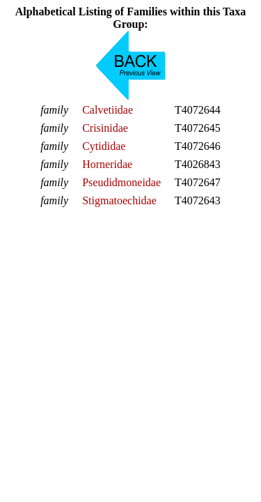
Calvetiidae (107, 110)
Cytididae (103, 146)
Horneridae (107, 164)
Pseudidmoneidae (121, 182)
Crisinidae (105, 128)
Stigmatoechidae (119, 200)
